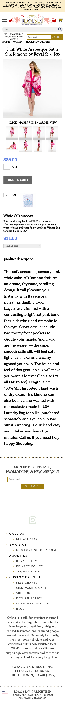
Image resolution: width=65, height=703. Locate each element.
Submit (57, 37)
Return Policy (29, 598)
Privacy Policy (29, 566)
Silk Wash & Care (31, 587)
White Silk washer (18, 215)
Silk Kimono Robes (38, 41)
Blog (20, 608)
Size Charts (26, 582)
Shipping (24, 593)
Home (6, 41)
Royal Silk (26, 561)
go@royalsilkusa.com (36, 550)
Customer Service (32, 603)
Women (17, 41)
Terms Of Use (28, 571)
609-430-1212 (27, 538)
